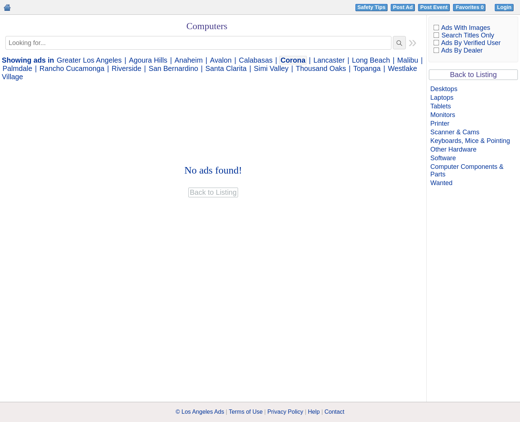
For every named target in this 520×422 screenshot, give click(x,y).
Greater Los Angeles (89, 60)
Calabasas (255, 60)
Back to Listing (473, 74)
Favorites (470, 7)
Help (314, 412)
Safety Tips (372, 7)
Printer (439, 123)
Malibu (407, 60)
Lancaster (329, 60)
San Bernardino (173, 68)
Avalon (221, 60)
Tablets (440, 106)
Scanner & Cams (454, 132)
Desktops (443, 89)
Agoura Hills (148, 60)
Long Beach (371, 60)
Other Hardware (453, 149)
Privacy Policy (285, 412)
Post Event (434, 7)
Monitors (442, 114)
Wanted (441, 183)
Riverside (126, 68)
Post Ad (403, 7)
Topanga (367, 68)
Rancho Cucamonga (72, 68)
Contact (334, 412)
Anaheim (189, 60)
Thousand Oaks (321, 68)
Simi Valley (271, 68)
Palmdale (17, 68)
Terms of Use (246, 412)
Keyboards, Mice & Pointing (470, 140)
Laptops (441, 97)
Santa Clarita (225, 68)
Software (443, 158)
